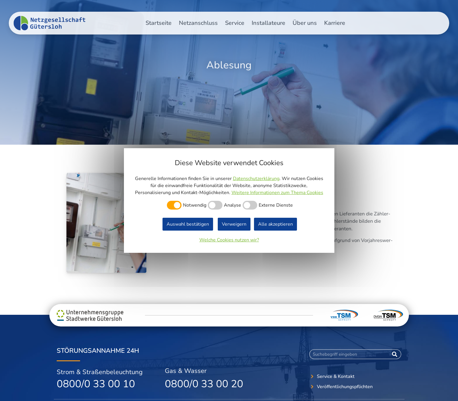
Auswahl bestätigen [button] (188, 224)
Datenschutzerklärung (256, 178)
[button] (339, 9)
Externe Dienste (276, 205)
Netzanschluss (198, 23)
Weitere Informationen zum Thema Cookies (277, 192)
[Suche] (394, 354)
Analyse (232, 205)
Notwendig (194, 205)
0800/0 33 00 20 (204, 384)
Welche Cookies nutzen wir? (229, 240)
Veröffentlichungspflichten (411, 9)
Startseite (159, 23)
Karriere (334, 23)
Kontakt (371, 9)
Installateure (268, 23)
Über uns (305, 23)
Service (234, 23)
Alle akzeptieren (275, 224)
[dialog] (229, 200)
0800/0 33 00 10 (96, 384)
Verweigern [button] (234, 224)
